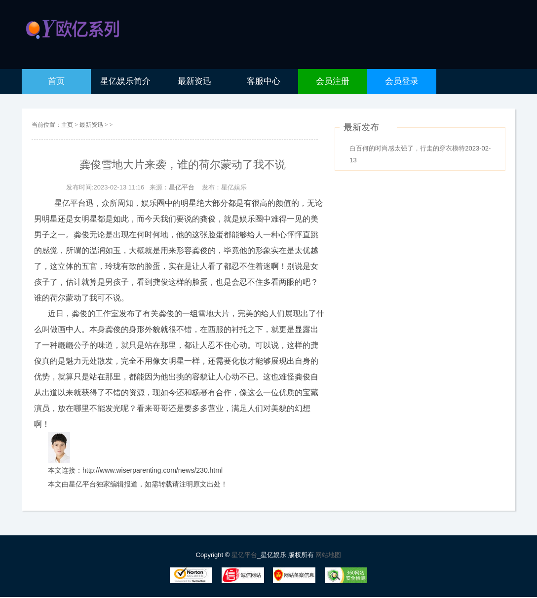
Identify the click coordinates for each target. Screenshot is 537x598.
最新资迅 (92, 124)
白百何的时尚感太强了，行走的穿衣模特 (407, 148)
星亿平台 (181, 187)
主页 (67, 124)
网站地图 (328, 555)
